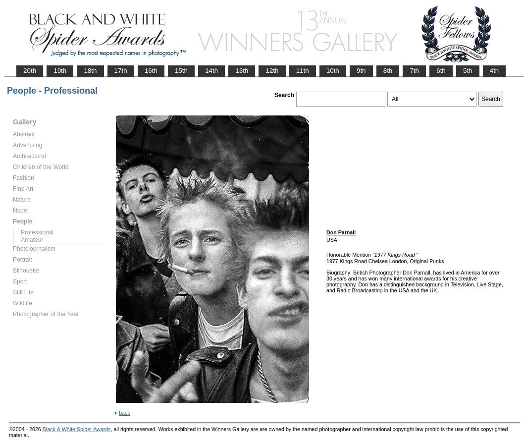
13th (242, 70)
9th (361, 70)
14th (211, 70)
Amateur (32, 239)
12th (272, 70)
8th (388, 70)
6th (441, 70)
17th (121, 70)
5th (468, 70)
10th (333, 70)
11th (302, 70)
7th (414, 70)
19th (60, 70)
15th (181, 70)
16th (151, 70)
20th (30, 70)
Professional (37, 232)
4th (494, 70)
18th (90, 70)
